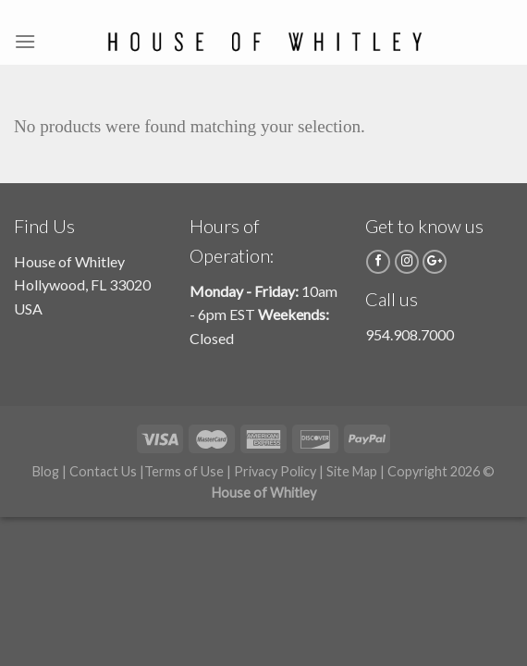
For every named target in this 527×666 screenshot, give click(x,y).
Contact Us (103, 471)
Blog (45, 471)
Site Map (351, 471)
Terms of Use (184, 471)
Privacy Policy (275, 471)
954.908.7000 (409, 334)
